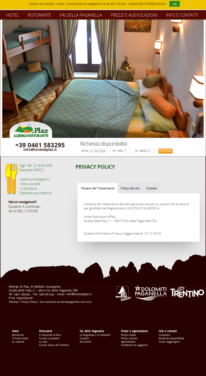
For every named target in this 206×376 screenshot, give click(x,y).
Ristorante (39, 15)
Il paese (84, 338)
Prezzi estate (128, 335)
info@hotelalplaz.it (40, 149)
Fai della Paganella (81, 15)
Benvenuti (18, 335)
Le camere (18, 341)
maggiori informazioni (147, 4)
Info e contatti (182, 15)
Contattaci (164, 335)
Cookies (151, 188)
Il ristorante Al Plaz (50, 335)
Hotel (12, 15)
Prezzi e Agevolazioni (134, 15)
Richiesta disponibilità (171, 338)
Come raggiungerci (169, 341)
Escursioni (85, 341)
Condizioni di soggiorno (134, 345)
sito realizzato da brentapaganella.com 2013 (65, 301)
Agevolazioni (128, 341)
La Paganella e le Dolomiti (95, 335)
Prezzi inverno (129, 338)
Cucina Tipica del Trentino (54, 345)
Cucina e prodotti (49, 338)
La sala (43, 341)
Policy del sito (130, 188)
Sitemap (13, 301)
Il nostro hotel (20, 338)
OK (175, 4)
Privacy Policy (29, 301)
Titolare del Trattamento (98, 188)
